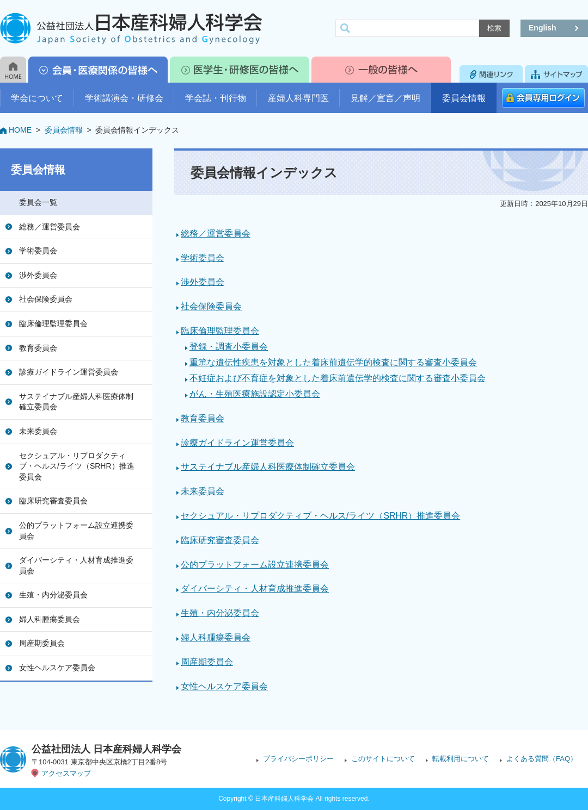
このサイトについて (383, 759)
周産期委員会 (42, 643)
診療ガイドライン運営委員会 (68, 371)
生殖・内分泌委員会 (53, 594)
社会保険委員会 (45, 299)
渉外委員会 (38, 275)
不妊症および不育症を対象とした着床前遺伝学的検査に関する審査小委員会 (337, 378)
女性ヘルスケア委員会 (57, 667)
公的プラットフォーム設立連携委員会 (76, 530)
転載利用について (460, 759)
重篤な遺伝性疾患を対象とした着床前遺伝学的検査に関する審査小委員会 (333, 362)
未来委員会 (38, 431)
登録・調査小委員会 (228, 346)
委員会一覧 (38, 202)
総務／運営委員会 (49, 226)
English (542, 27)
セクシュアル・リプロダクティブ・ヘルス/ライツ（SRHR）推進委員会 (76, 466)
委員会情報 (464, 98)
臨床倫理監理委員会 (53, 323)
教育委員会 (38, 348)
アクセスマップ (66, 773)
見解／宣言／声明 (385, 98)
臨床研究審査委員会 (53, 500)
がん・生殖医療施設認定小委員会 (254, 393)
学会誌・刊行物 (215, 98)
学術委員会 (38, 250)
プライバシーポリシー (298, 759)
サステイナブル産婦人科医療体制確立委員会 (76, 402)
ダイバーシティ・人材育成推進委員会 (76, 565)
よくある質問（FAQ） (541, 759)
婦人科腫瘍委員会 (49, 619)
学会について (37, 98)
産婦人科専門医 (298, 98)
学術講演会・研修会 (124, 98)
